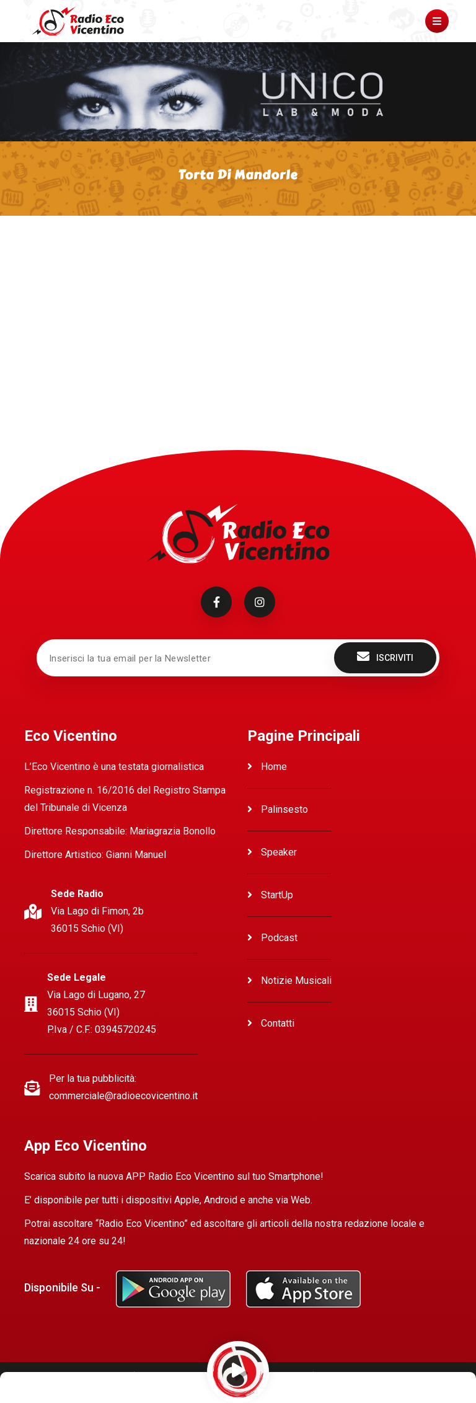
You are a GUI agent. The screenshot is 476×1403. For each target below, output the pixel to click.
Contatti (270, 1023)
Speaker (272, 852)
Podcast (272, 938)
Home (267, 766)
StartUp (270, 895)
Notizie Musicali (289, 980)
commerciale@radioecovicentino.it (123, 1096)
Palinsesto (277, 809)
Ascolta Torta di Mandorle (79, 255)
